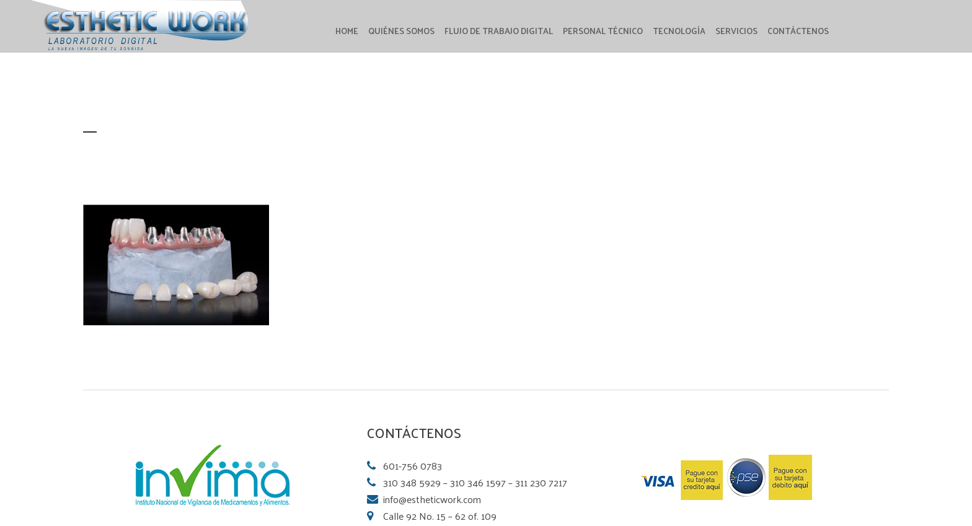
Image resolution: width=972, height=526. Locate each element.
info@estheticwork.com (432, 499)
